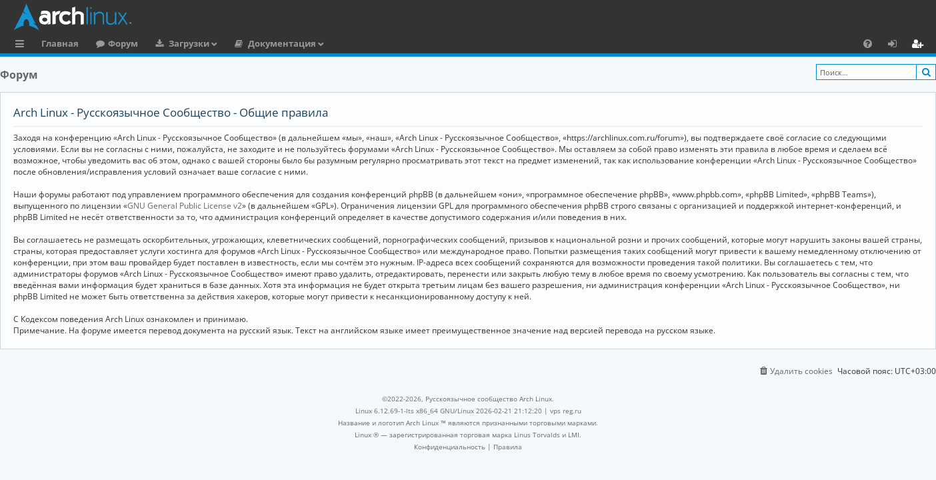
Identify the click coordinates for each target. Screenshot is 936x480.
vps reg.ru (565, 410)
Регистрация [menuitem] (920, 45)
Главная (60, 43)
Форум (123, 43)
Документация (282, 43)
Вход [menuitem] (897, 45)
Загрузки (189, 43)
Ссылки (22, 45)
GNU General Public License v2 (184, 205)
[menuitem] (867, 43)
